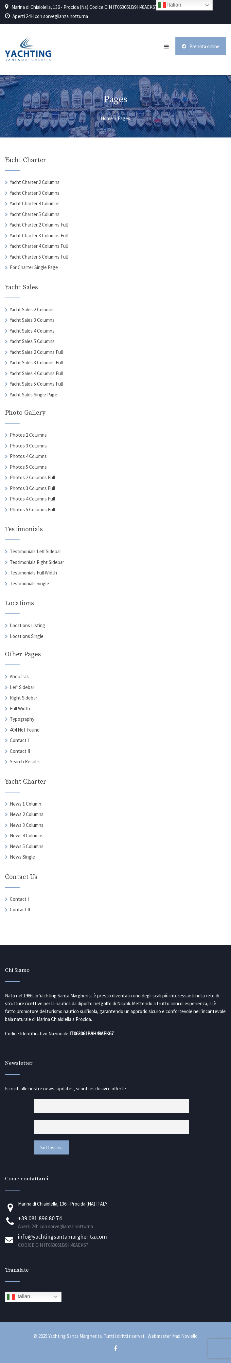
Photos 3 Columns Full (32, 488)
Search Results (25, 761)
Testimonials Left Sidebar (35, 551)
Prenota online (201, 46)
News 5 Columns (27, 846)
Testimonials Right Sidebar (37, 562)
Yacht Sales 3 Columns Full (36, 362)
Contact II (20, 751)
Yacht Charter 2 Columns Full (39, 225)
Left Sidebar (22, 687)
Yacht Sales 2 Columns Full (36, 352)
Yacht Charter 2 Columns (35, 182)
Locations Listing (27, 625)
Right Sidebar (23, 698)
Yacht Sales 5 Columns (32, 341)
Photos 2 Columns (28, 435)
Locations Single (27, 636)
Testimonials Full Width (33, 573)
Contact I (19, 740)
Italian (18, 1297)
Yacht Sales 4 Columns (32, 331)
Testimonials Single (29, 583)
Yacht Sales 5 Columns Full (36, 384)
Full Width (20, 708)
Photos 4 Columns (28, 456)
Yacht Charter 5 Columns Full (39, 257)
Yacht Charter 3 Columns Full (39, 235)
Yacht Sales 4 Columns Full (36, 373)
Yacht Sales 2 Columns (32, 309)
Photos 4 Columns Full (32, 499)
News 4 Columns (27, 835)
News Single (22, 857)
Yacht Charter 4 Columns (35, 203)
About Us (19, 676)
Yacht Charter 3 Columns (35, 193)
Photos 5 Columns (28, 467)
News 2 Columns (27, 814)
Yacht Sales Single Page (33, 394)
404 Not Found (25, 730)
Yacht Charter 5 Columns (35, 214)
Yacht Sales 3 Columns (32, 320)
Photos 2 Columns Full (32, 477)
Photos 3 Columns (28, 446)
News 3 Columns (27, 825)
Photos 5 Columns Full (32, 509)
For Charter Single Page (34, 267)
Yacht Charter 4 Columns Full (39, 246)
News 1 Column (25, 804)
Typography (22, 719)
